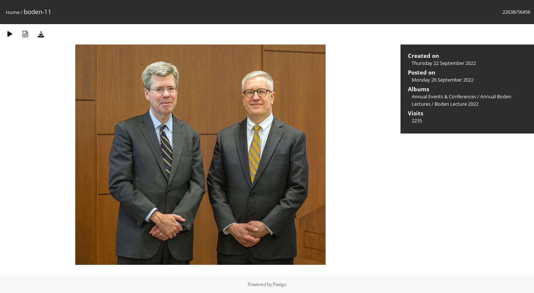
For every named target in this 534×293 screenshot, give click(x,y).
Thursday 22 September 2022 (444, 63)
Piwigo (279, 284)
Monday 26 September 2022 (443, 79)
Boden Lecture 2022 (456, 104)
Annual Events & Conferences (444, 96)
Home (13, 12)
